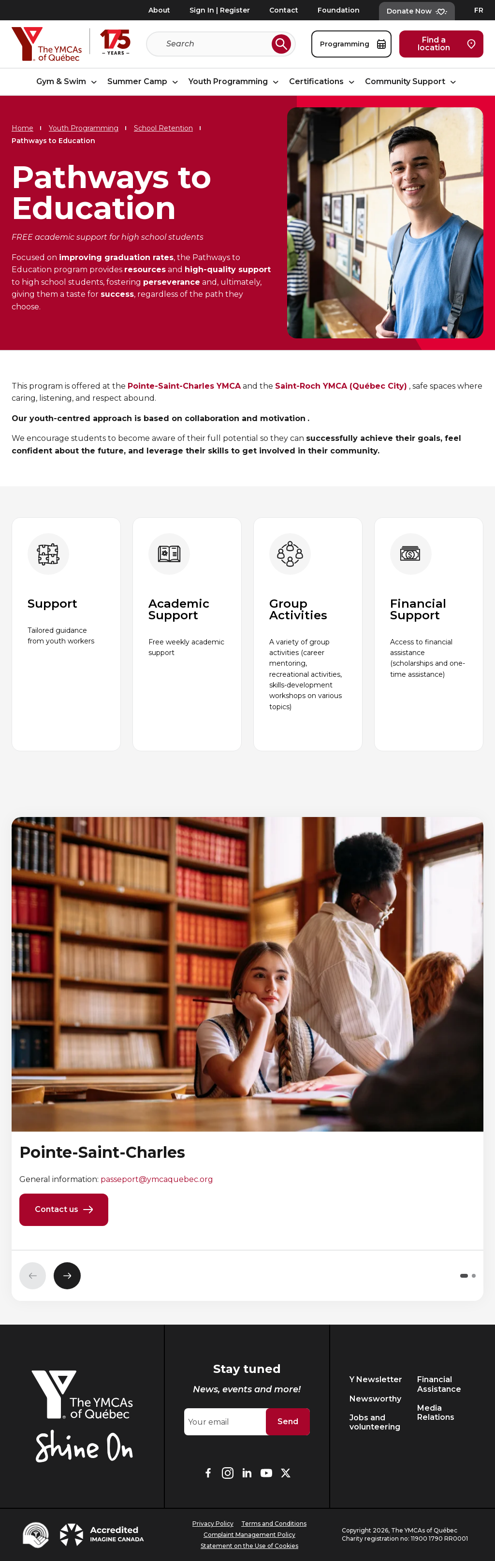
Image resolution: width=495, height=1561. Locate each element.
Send (287, 1421)
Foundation (339, 10)
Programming (353, 44)
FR (478, 10)
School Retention (163, 128)
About (159, 10)
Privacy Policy (212, 1523)
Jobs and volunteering (374, 1422)
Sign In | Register (219, 10)
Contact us (64, 1210)
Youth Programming (235, 81)
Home (22, 128)
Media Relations (435, 1412)
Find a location (447, 43)
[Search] (217, 44)
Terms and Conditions (273, 1523)
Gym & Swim (68, 81)
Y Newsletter (375, 1379)
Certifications (323, 81)
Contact (283, 10)
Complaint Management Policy (249, 1534)
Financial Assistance (439, 1384)
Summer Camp (144, 81)
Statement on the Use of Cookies (249, 1545)
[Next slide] (67, 1276)
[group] (66, 634)
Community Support (412, 81)
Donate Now (417, 11)
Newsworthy (375, 1398)
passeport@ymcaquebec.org (157, 1179)
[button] (464, 1276)
